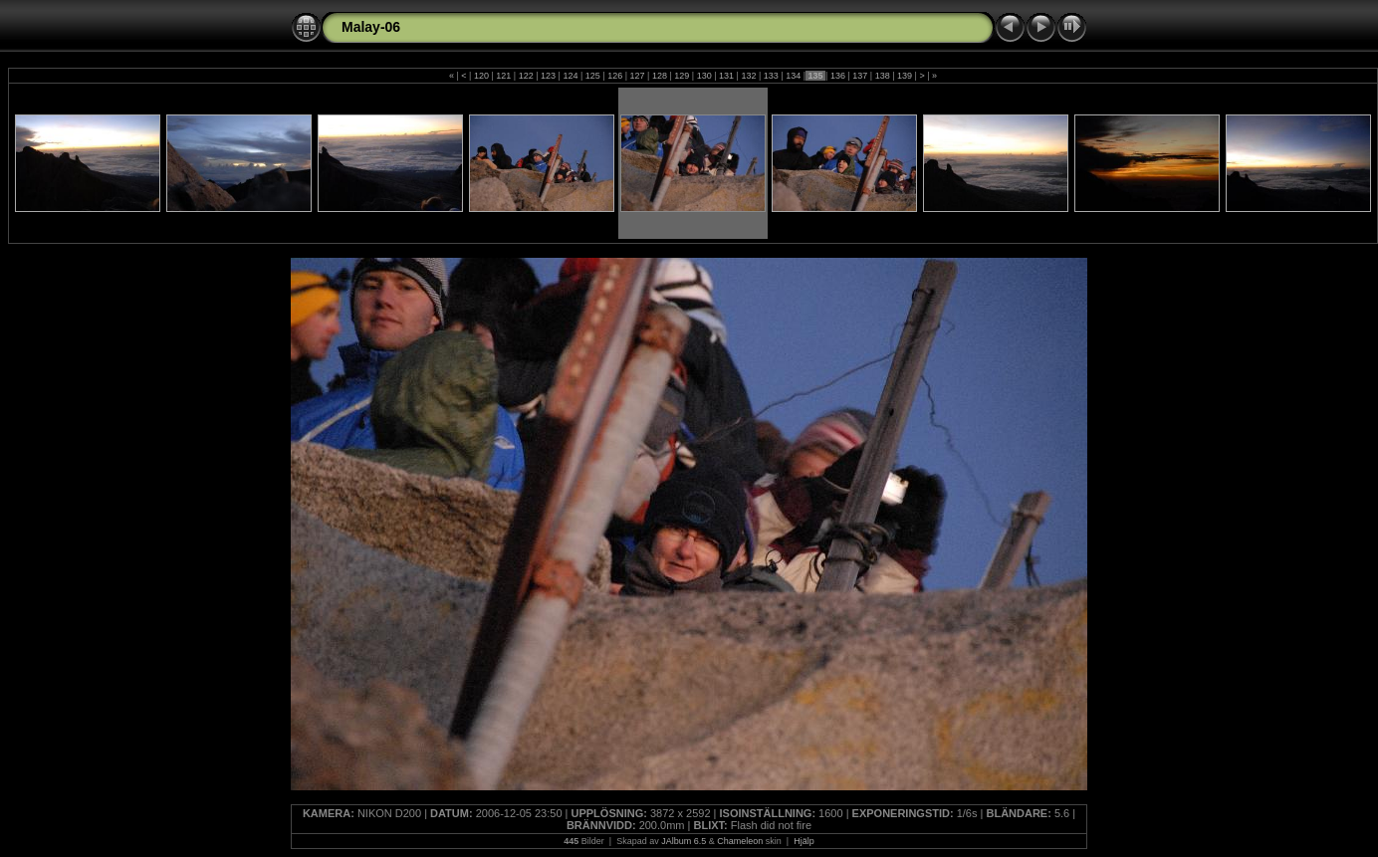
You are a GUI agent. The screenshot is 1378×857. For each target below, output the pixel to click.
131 (727, 76)
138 (882, 76)
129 (682, 76)
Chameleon (740, 841)
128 (659, 76)
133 (771, 76)
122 (526, 76)
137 (860, 76)
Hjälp (804, 841)
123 (549, 76)
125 (592, 76)
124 (570, 76)
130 (704, 76)
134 (794, 76)
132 (749, 76)
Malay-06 (371, 27)
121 (504, 76)
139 (905, 76)
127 (637, 76)
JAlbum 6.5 (683, 841)
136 (837, 76)
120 (481, 76)
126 (615, 76)
